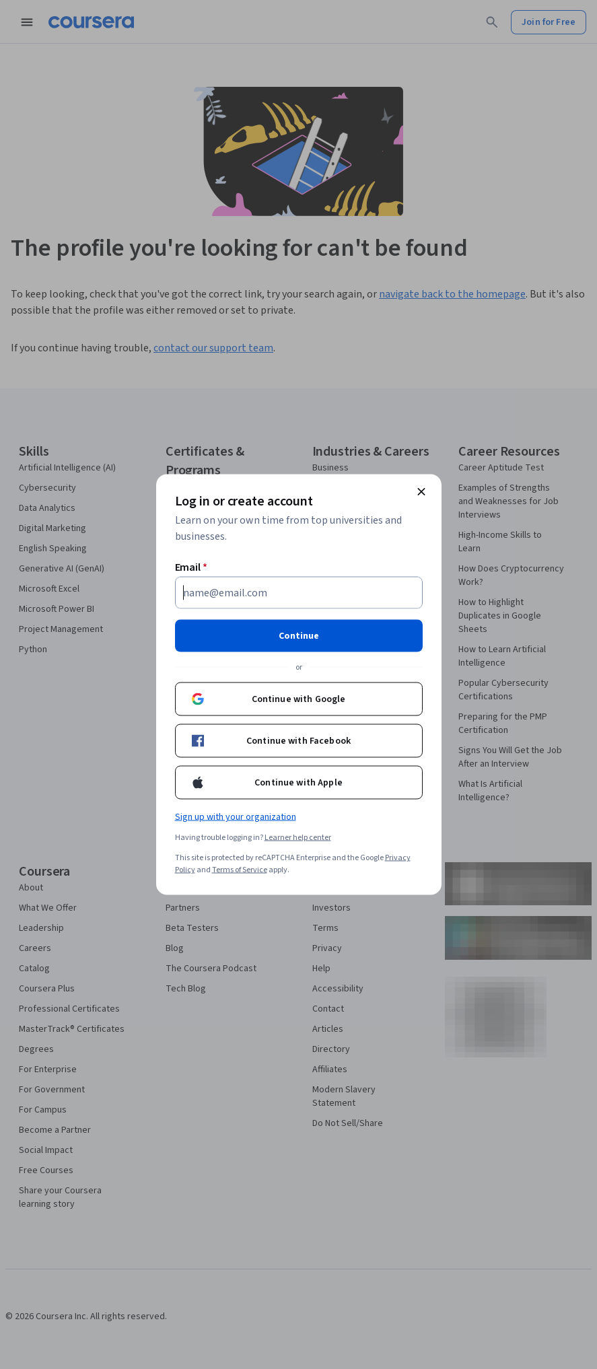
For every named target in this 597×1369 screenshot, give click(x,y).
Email (191, 567)
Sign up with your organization (235, 817)
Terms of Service (239, 870)
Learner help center (298, 837)
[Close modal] (421, 492)
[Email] (299, 593)
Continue (299, 636)
